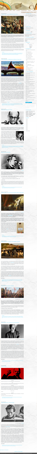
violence (34, 113)
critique (30, 116)
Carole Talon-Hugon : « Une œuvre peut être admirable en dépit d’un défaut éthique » (12, 192)
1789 (11, 54)
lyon (34, 111)
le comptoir (31, 115)
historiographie (9, 316)
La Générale (10, 275)
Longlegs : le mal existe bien (29, 54)
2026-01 (27, 120)
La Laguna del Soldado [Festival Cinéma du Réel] (30, 59)
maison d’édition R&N (8, 426)
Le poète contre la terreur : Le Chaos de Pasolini (7, 402)
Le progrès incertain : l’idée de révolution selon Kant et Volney (9, 14)
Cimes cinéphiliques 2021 (31, 83)
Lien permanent (13, 54)
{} (12, 262)
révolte (8, 54)
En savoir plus (30, 453)
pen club (19, 104)
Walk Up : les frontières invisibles (29, 56)
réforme (9, 54)
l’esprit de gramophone (18, 103)
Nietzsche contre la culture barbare (5, 152)
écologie (27, 111)
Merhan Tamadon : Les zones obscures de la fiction (30, 50)
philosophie (30, 113)
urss (18, 104)
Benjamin (27, 83)
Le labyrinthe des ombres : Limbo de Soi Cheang (30, 66)
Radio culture (27, 95)
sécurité (30, 112)
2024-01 (27, 127)
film (32, 112)
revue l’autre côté (19, 280)
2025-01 (27, 122)
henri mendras (15, 279)
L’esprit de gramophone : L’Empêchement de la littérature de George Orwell (11, 59)
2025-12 (27, 121)
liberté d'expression (12, 104)
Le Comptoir (22, 125)
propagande (22, 104)
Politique (8, 103)
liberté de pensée (16, 104)
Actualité (6, 279)
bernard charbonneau (12, 279)
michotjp (26, 91)
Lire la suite (3, 315)
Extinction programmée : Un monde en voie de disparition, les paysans (10, 241)
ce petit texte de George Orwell (15, 77)
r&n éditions (21, 103)
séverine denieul (18, 279)
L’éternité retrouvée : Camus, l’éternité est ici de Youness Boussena (10, 322)
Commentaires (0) (16, 54)
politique (27, 112)
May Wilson (27, 97)
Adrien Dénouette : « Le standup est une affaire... (30, 63)
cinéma (33, 114)
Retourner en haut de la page (18, 451)
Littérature (6, 103)
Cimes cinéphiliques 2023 (28, 64)
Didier (26, 93)
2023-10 (27, 129)
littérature (27, 113)
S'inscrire (30, 44)
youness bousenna (14, 360)
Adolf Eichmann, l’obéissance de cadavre (6, 109)
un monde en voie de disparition (7, 280)
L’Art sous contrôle (10, 215)
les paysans (11, 280)
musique (27, 116)
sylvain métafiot (29, 114)
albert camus (17, 360)
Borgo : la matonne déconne (29, 55)
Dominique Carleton (28, 81)
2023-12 (27, 128)
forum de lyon (31, 111)
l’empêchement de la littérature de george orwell (6, 104)
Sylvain (26, 79)
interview (27, 115)
